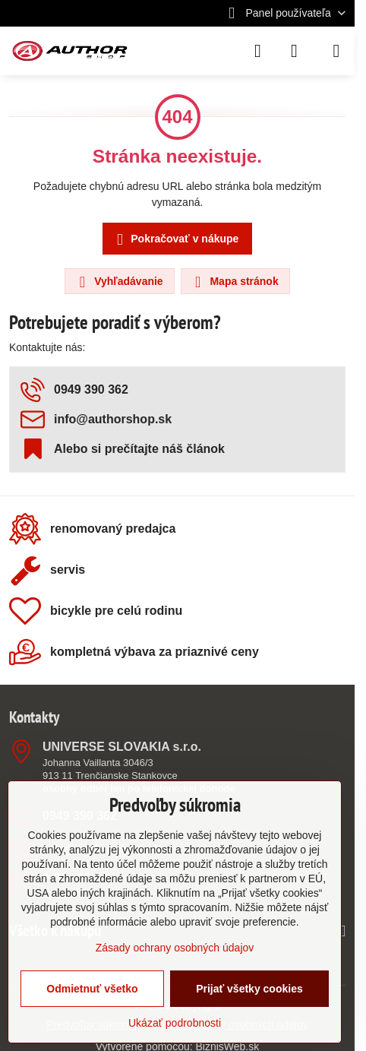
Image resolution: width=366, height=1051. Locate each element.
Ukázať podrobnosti (174, 1023)
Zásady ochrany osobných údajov (175, 948)
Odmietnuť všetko (91, 989)
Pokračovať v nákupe (175, 240)
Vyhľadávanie (118, 282)
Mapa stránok (235, 282)
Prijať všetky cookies (249, 989)
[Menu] (336, 51)
